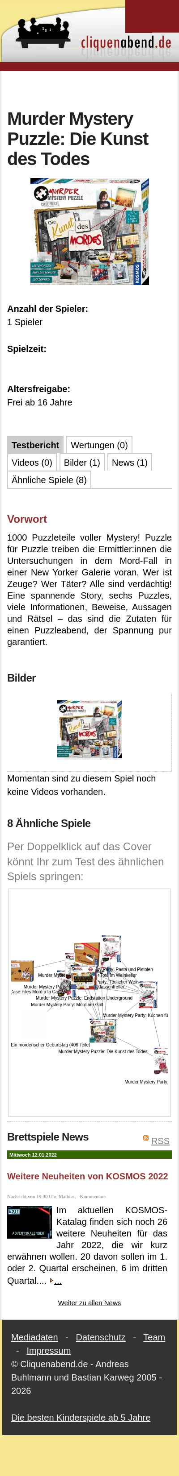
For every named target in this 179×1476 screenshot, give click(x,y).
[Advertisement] (89, 89)
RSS (160, 1141)
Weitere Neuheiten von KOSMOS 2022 (87, 1176)
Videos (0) (32, 462)
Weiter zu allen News (89, 1302)
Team (154, 1337)
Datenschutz (101, 1337)
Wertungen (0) (99, 445)
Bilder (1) (82, 462)
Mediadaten (34, 1337)
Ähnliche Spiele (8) (49, 480)
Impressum (48, 1351)
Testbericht (35, 445)
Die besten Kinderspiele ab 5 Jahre (80, 1417)
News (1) (130, 462)
